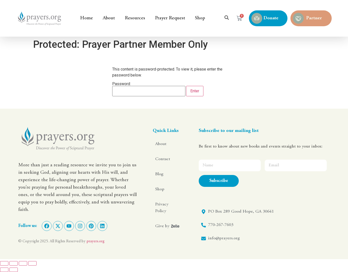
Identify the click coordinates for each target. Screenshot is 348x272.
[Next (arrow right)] (13, 270)
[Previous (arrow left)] (4, 270)
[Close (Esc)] (32, 263)
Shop (200, 18)
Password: (148, 89)
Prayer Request (170, 18)
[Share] (23, 263)
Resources (135, 18)
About (109, 18)
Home (86, 18)
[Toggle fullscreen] (13, 263)
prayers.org (96, 241)
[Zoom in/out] (4, 263)
